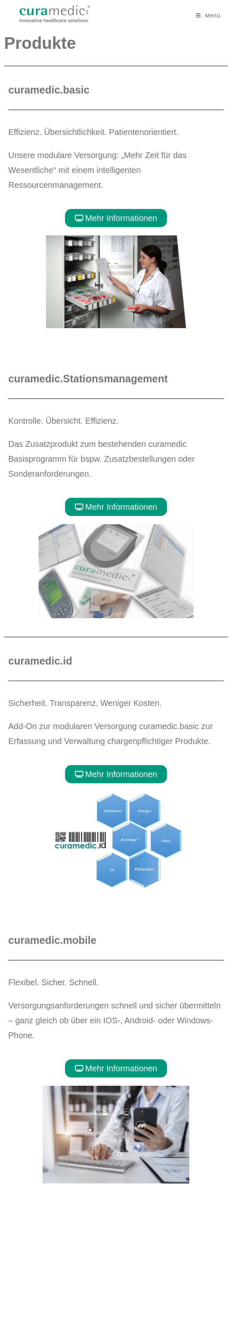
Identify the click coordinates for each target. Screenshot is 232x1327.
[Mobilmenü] (208, 15)
